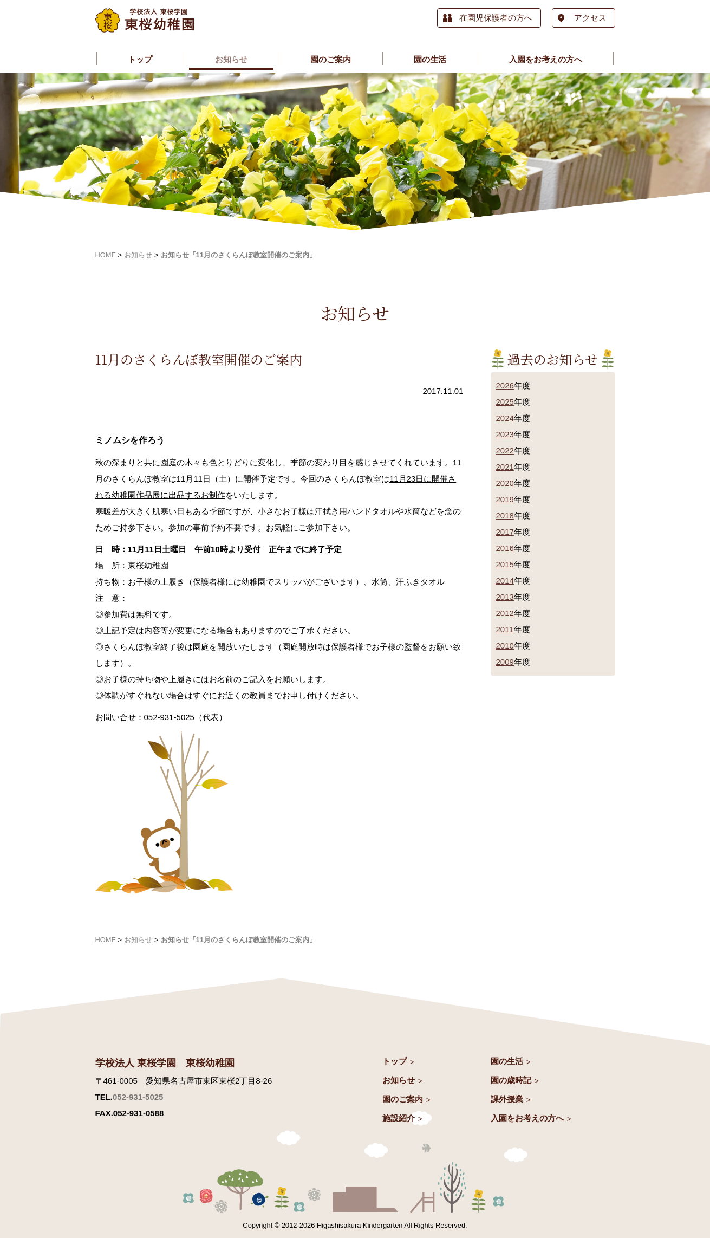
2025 (505, 401)
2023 (505, 434)
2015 (505, 564)
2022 (505, 450)
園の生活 (507, 1061)
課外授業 (507, 1099)
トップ (394, 1061)
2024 (505, 418)
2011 (505, 629)
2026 (505, 385)
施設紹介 (398, 1118)
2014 (505, 580)
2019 (505, 499)
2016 (505, 548)
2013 (505, 596)
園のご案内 (402, 1099)
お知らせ (398, 1080)
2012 (505, 613)
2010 (505, 645)
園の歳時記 (511, 1080)
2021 (505, 466)
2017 (505, 531)
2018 (505, 515)
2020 (505, 483)
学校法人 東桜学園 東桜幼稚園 (165, 1063)
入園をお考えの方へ (527, 1118)
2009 (505, 661)
